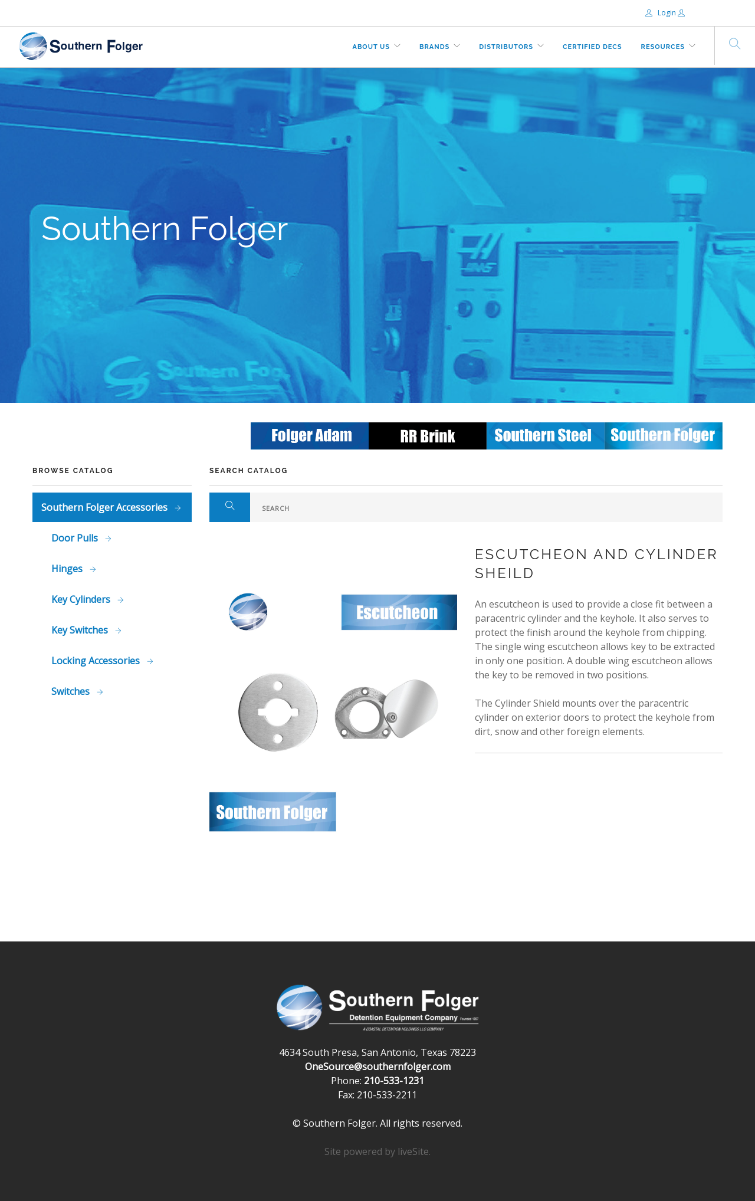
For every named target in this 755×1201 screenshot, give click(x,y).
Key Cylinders (82, 599)
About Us (371, 47)
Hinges (68, 568)
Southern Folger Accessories (105, 507)
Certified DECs (592, 47)
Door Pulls (75, 537)
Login (661, 13)
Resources (663, 47)
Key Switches (80, 630)
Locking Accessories (96, 660)
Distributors (506, 47)
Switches (71, 691)
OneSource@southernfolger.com (378, 1066)
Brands (434, 47)
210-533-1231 (394, 1080)
